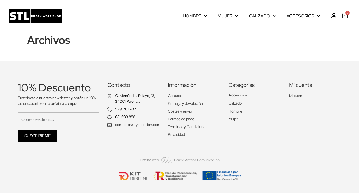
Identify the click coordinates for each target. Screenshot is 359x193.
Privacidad (176, 134)
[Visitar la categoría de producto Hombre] (255, 111)
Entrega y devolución (185, 103)
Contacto (175, 95)
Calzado (262, 16)
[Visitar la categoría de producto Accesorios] (255, 95)
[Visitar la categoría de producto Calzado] (255, 103)
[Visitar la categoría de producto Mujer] (255, 119)
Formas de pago (181, 119)
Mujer (228, 16)
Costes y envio (180, 111)
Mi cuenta (297, 95)
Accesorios (303, 16)
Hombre (195, 16)
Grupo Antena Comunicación (197, 160)
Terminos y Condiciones (187, 126)
